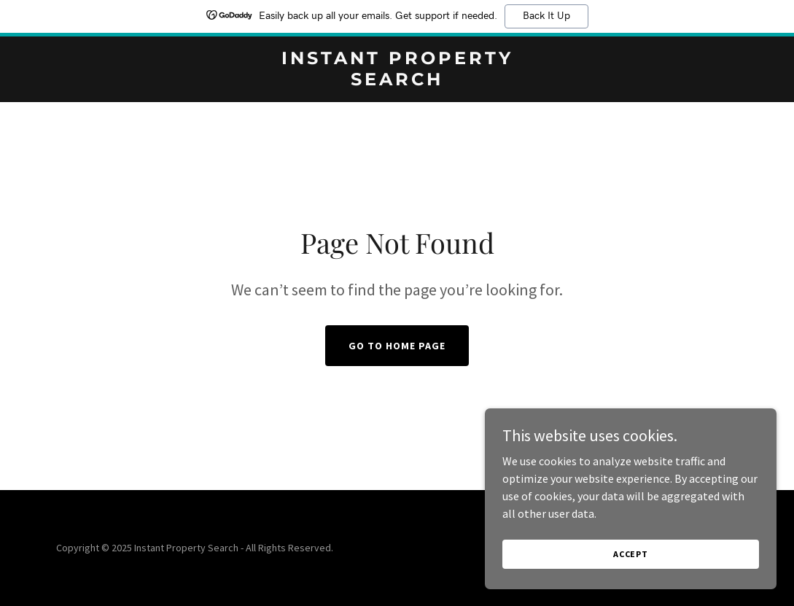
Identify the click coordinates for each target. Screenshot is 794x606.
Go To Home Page (397, 345)
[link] (397, 81)
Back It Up (546, 16)
